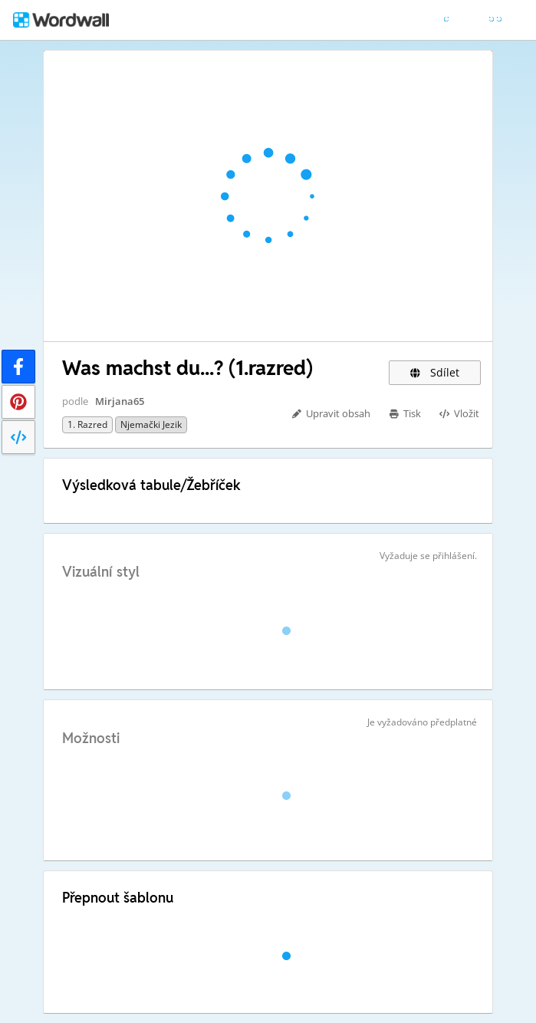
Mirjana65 (119, 401)
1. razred (87, 424)
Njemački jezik (151, 424)
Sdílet (434, 372)
